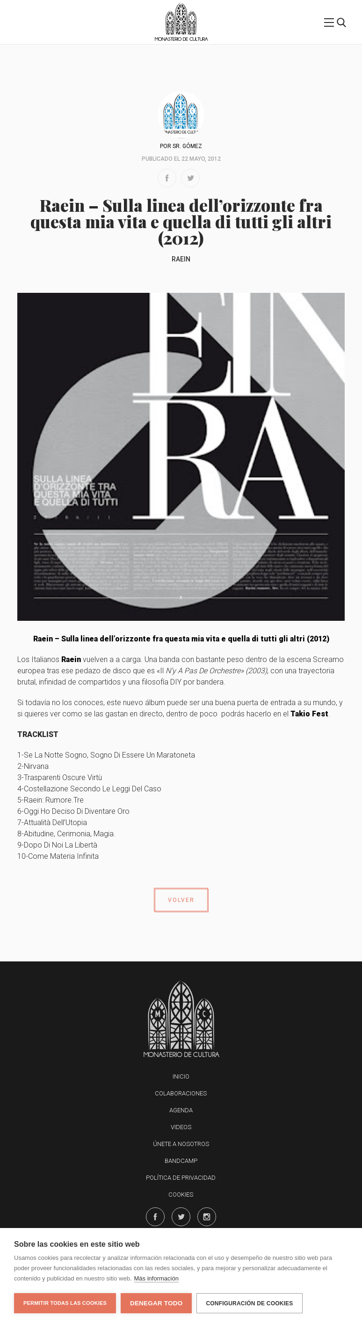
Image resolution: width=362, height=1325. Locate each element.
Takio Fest (309, 713)
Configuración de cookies (249, 1303)
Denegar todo (156, 1303)
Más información (156, 1278)
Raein (181, 259)
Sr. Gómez (187, 146)
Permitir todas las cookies (65, 1303)
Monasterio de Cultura (181, 39)
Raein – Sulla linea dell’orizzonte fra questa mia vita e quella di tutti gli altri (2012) (181, 638)
